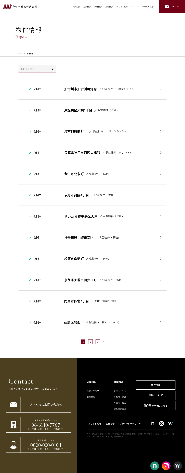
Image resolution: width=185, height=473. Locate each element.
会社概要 (91, 396)
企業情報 (87, 7)
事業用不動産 (120, 396)
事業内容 (76, 7)
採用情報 (109, 7)
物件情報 (98, 7)
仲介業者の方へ (148, 7)
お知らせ (110, 423)
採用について (156, 395)
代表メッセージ (94, 390)
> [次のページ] (103, 341)
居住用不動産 (120, 409)
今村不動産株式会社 (24, 6)
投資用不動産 (120, 403)
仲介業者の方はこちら (156, 405)
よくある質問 (122, 7)
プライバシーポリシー (130, 423)
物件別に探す (27, 69)
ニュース (134, 7)
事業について (120, 390)
